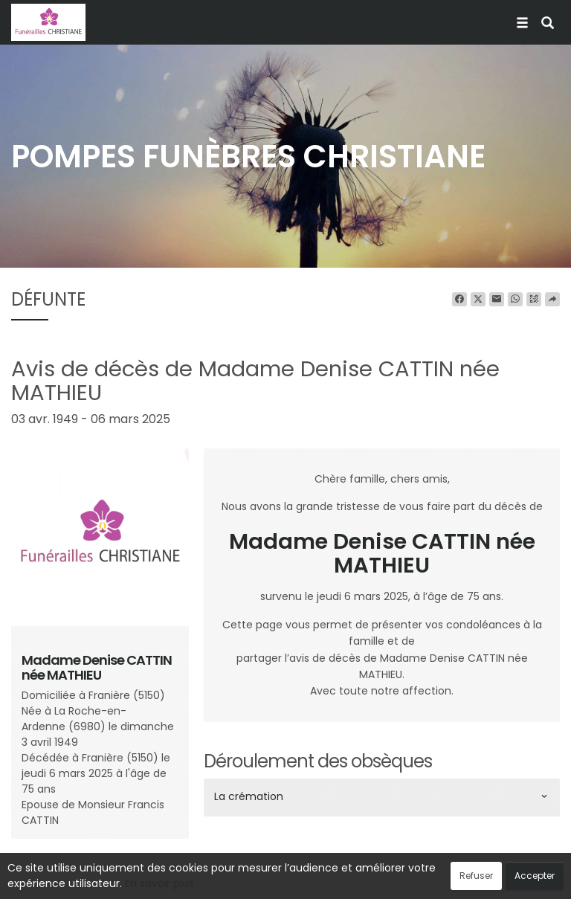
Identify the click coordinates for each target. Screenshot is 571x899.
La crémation (248, 796)
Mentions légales (427, 879)
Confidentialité (281, 879)
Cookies (352, 879)
